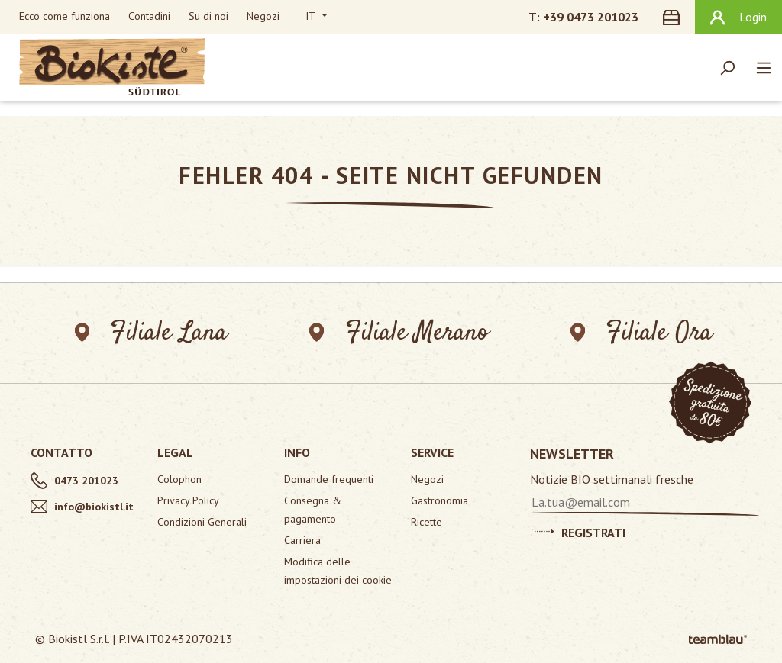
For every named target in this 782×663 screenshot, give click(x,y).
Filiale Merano (399, 333)
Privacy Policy (188, 500)
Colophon (179, 479)
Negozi (263, 16)
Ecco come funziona (64, 16)
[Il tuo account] (738, 17)
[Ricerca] (727, 67)
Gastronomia (439, 500)
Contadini (149, 16)
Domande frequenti (328, 479)
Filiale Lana (151, 333)
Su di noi (208, 16)
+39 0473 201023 (590, 16)
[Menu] (763, 67)
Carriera (302, 540)
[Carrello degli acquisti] (674, 17)
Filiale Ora (641, 333)
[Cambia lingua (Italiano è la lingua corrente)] (316, 17)
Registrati (580, 530)
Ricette (426, 522)
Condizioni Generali (202, 522)
